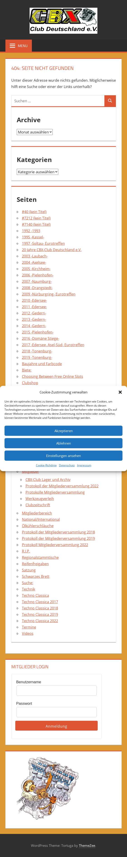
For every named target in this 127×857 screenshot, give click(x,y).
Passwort (24, 703)
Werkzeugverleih (40, 498)
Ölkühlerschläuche (38, 525)
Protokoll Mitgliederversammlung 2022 (55, 544)
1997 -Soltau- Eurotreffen (43, 243)
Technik (28, 589)
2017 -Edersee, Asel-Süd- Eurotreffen (53, 344)
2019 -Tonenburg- (37, 357)
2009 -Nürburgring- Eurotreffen (48, 294)
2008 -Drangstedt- (37, 287)
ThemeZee (87, 845)
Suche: (27, 582)
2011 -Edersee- (34, 306)
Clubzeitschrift (38, 504)
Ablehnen (63, 443)
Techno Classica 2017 (40, 601)
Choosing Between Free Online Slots (52, 376)
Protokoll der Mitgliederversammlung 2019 (58, 538)
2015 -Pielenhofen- (38, 332)
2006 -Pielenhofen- (38, 275)
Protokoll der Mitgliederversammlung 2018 (58, 532)
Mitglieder (30, 471)
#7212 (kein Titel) (36, 218)
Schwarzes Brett (35, 576)
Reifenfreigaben (35, 563)
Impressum (84, 465)
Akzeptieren (63, 430)
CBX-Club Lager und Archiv (48, 479)
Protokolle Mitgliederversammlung (55, 492)
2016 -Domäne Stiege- (40, 338)
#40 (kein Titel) (34, 211)
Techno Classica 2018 (40, 608)
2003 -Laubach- (35, 256)
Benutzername (28, 682)
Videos (27, 633)
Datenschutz (67, 465)
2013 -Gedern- (34, 319)
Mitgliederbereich (37, 513)
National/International (41, 519)
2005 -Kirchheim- (36, 268)
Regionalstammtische (40, 557)
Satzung (29, 570)
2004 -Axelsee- (34, 262)
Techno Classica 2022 (40, 620)
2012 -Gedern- (34, 313)
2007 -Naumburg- (37, 281)
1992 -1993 (31, 230)
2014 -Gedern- (34, 325)
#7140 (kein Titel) (36, 224)
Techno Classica (35, 595)
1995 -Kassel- (33, 237)
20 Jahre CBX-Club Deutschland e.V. (52, 249)
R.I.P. (26, 551)
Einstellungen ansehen (63, 455)
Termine (29, 627)
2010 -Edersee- (34, 300)
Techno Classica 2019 (40, 614)
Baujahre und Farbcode (42, 363)
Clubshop (30, 382)
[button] (120, 392)
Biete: (26, 370)
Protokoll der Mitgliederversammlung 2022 (62, 485)
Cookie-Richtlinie (46, 465)
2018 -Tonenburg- (37, 351)
